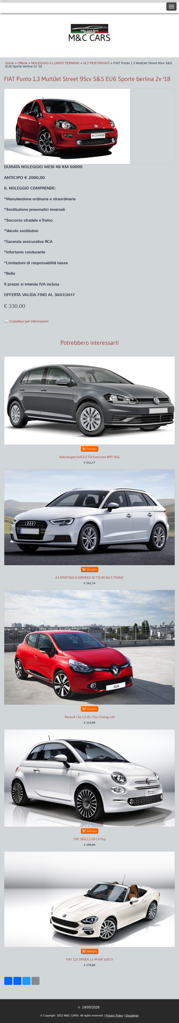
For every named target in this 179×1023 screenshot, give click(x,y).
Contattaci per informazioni (29, 321)
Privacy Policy (114, 1015)
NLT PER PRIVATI (96, 63)
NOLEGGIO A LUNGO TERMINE (55, 63)
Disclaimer (132, 1015)
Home (9, 63)
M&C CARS (89, 37)
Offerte (23, 63)
